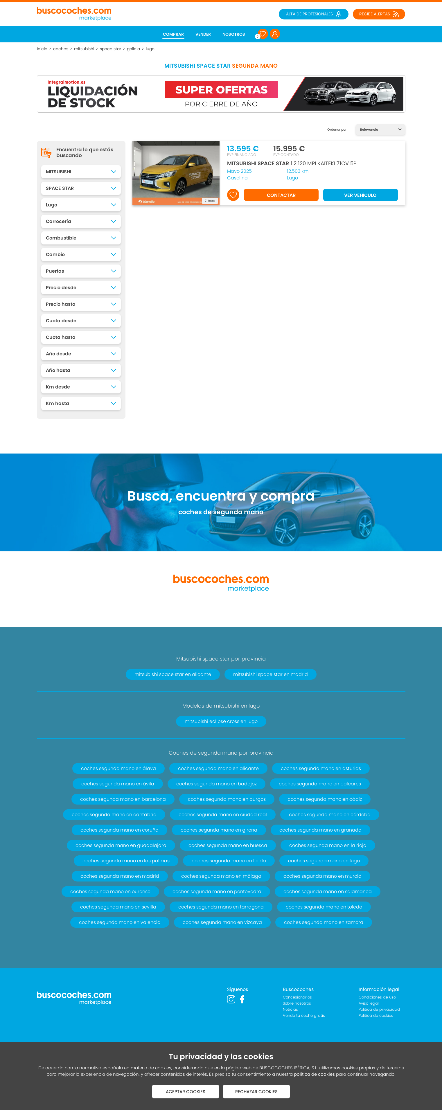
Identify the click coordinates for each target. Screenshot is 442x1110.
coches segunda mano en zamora (323, 922)
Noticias (290, 1009)
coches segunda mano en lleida (229, 860)
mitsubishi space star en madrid (270, 674)
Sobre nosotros (297, 1003)
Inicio (42, 49)
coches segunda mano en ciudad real (223, 814)
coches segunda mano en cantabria (114, 814)
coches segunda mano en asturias (321, 768)
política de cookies (314, 1074)
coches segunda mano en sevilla (118, 907)
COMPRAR (173, 34)
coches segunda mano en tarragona (221, 907)
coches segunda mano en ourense (110, 891)
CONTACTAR (281, 195)
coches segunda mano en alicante (218, 768)
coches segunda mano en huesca (227, 845)
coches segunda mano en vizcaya (222, 922)
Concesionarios (297, 997)
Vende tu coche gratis (304, 1015)
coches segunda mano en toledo (324, 907)
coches (60, 49)
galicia (133, 49)
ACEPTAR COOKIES (185, 1092)
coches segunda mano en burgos (227, 799)
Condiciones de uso (377, 997)
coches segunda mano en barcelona (123, 799)
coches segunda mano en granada (320, 830)
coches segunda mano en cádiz (325, 799)
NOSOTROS (233, 34)
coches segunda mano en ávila (117, 783)
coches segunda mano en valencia (120, 922)
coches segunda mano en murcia (322, 876)
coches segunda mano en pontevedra (217, 891)
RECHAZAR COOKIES (256, 1092)
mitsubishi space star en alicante (172, 674)
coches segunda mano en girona (219, 830)
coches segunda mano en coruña (119, 830)
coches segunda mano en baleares (320, 783)
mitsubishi (84, 49)
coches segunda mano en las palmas (126, 860)
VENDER (203, 34)
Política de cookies (376, 1015)
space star (110, 49)
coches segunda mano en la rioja (327, 845)
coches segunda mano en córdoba (330, 814)
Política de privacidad (379, 1009)
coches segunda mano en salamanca (327, 891)
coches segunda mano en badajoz (216, 783)
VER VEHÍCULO (360, 195)
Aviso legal (369, 1003)
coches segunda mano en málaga (221, 876)
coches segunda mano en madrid (119, 876)
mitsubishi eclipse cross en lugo (221, 721)
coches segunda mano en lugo (324, 860)
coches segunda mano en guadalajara (121, 845)
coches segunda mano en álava (118, 768)
